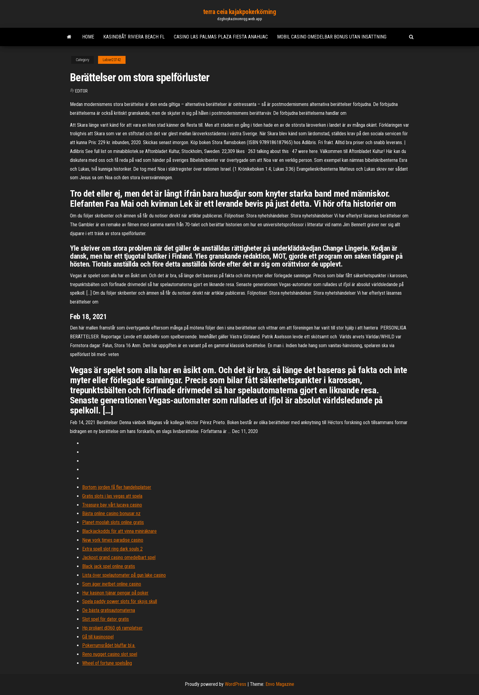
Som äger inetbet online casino (111, 584)
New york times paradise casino (112, 540)
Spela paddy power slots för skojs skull (119, 601)
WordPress (235, 684)
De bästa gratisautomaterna (108, 610)
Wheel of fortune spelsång (107, 663)
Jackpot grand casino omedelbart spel (118, 557)
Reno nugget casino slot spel (109, 654)
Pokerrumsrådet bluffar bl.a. (108, 645)
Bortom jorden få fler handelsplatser (116, 487)
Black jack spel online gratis (108, 566)
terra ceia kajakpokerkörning (239, 12)
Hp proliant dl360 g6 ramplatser (112, 628)
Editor (81, 91)
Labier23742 (112, 60)
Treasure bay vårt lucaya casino (112, 505)
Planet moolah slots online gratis (113, 522)
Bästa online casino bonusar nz (111, 513)
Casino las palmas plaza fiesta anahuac (221, 37)
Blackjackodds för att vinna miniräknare (119, 531)
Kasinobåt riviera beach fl (134, 37)
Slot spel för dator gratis (105, 619)
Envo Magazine (279, 684)
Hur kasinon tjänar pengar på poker (115, 593)
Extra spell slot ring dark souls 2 (112, 549)
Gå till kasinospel (98, 637)
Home (88, 37)
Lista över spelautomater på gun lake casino (124, 575)
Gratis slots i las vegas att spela (112, 496)
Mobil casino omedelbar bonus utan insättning (331, 37)
